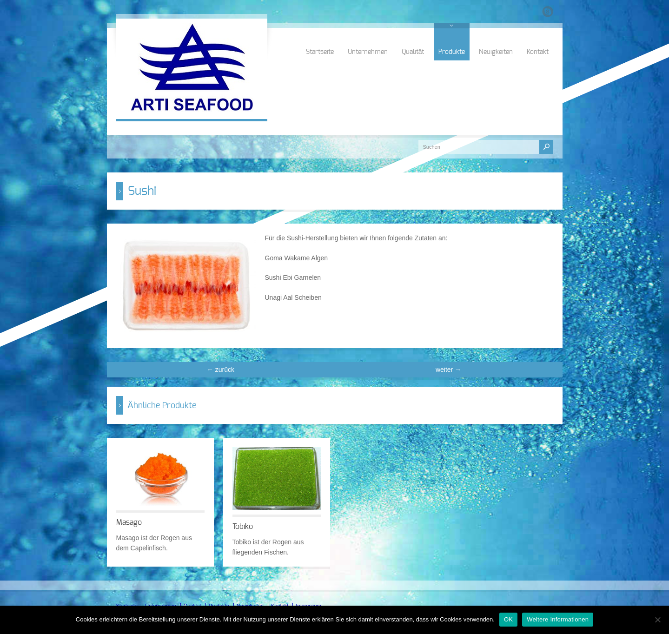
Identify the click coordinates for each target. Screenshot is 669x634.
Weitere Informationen (558, 619)
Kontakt (538, 52)
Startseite (320, 52)
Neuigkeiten (496, 52)
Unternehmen (368, 52)
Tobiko (242, 526)
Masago (129, 522)
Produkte (451, 52)
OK (508, 619)
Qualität (413, 52)
